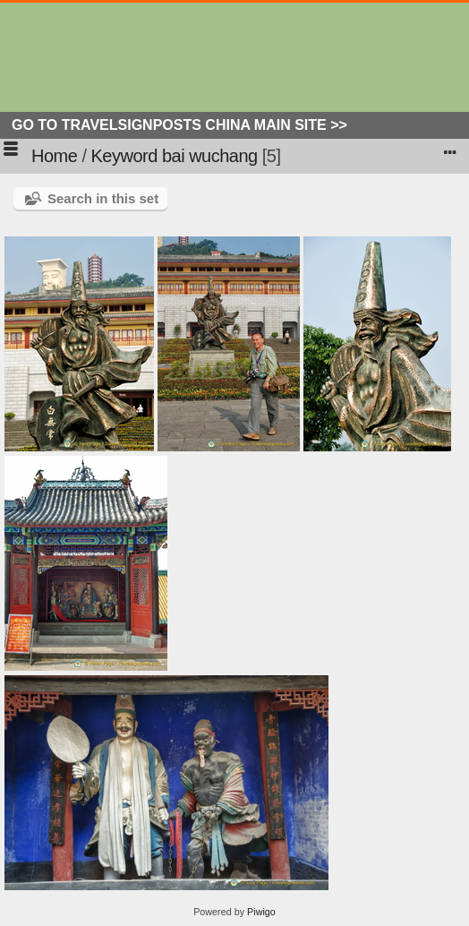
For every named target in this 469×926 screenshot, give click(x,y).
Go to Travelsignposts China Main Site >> (179, 125)
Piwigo (261, 911)
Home (54, 156)
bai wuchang (210, 156)
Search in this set (102, 198)
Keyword (124, 156)
